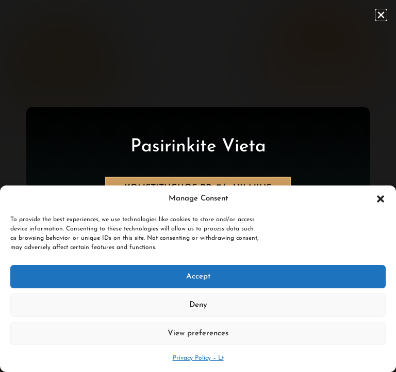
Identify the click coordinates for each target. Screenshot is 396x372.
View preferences (198, 333)
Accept (198, 277)
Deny (198, 305)
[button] (380, 199)
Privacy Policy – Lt (198, 358)
